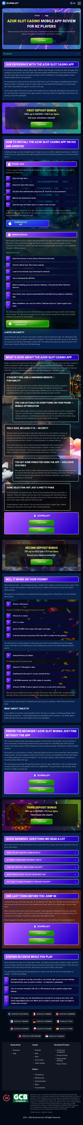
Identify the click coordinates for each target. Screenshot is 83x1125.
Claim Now (41, 522)
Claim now (41, 124)
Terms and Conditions (61, 1051)
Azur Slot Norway (20, 1028)
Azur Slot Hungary (54, 1036)
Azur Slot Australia (18, 1014)
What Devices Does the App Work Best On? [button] (26, 874)
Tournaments (40, 1088)
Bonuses (16, 1050)
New (36, 1053)
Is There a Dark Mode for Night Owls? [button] (24, 860)
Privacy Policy (62, 1055)
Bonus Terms (62, 1064)
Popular (38, 1050)
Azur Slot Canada (42, 1014)
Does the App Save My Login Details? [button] (23, 853)
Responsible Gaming (61, 1060)
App (14, 1053)
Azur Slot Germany (42, 1021)
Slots (37, 1057)
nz (72, 3)
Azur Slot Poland (42, 1028)
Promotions (39, 1075)
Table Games (40, 1063)
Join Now (41, 40)
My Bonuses (39, 1078)
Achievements (40, 1081)
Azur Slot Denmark (65, 1014)
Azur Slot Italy (65, 1021)
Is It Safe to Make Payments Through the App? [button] (29, 882)
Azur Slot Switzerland (30, 1036)
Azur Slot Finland (19, 1021)
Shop (37, 1084)
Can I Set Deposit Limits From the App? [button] (25, 867)
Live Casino (39, 1060)
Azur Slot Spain (64, 1028)
